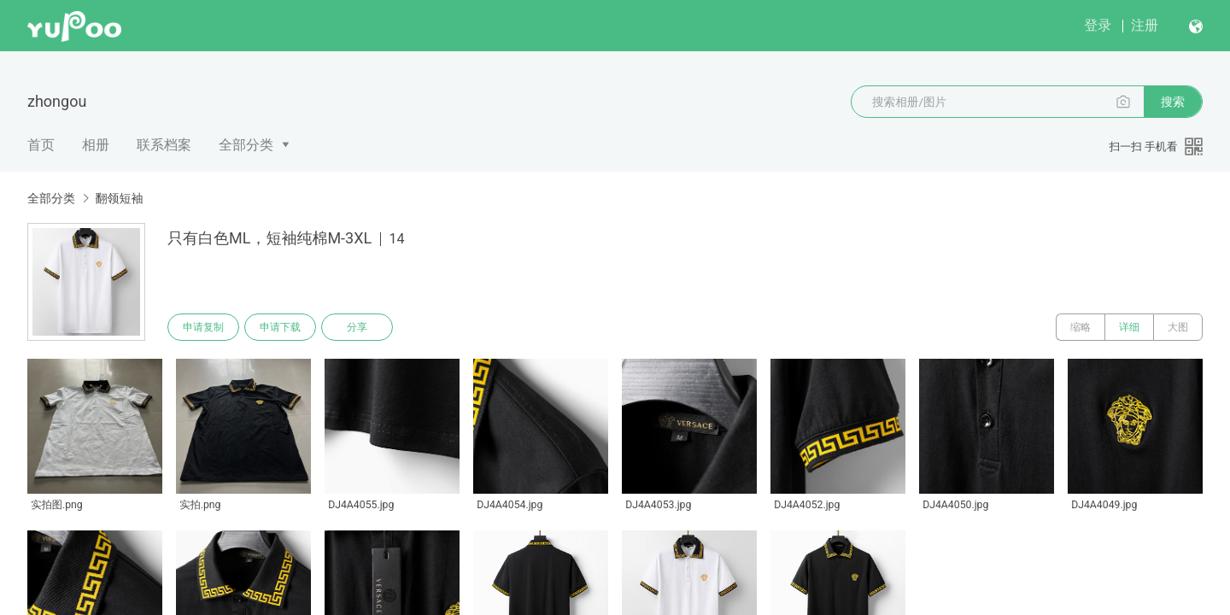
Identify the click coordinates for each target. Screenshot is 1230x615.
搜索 (1173, 101)
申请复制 (203, 327)
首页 (41, 145)
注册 (1144, 25)
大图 (1178, 327)
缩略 (1080, 327)
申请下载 (280, 327)
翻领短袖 (119, 198)
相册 (95, 145)
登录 (1097, 25)
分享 (357, 327)
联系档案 (164, 145)
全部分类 (246, 145)
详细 (1129, 327)
